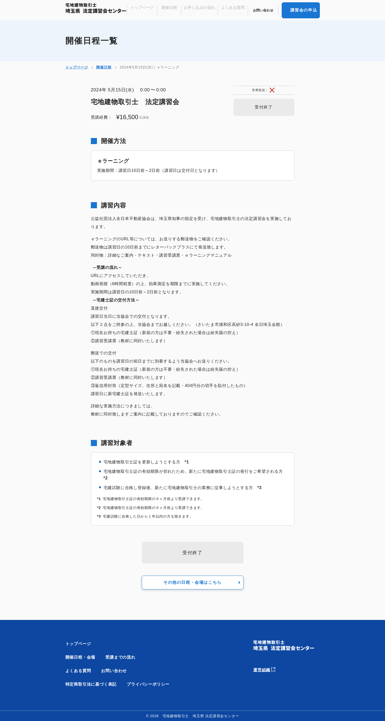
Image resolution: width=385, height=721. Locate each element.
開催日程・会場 (80, 657)
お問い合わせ (264, 10)
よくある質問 (235, 10)
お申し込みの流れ (204, 10)
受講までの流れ (120, 657)
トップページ (150, 10)
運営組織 (267, 668)
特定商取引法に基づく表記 (91, 684)
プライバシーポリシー (148, 684)
